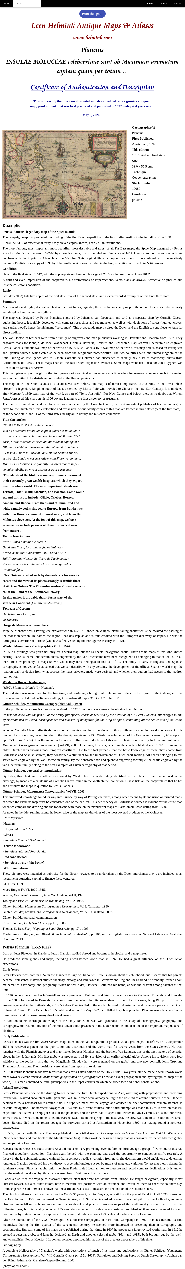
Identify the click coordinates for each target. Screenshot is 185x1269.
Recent (150, 3)
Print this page (92, 14)
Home (6, 3)
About (164, 3)
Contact (177, 3)
